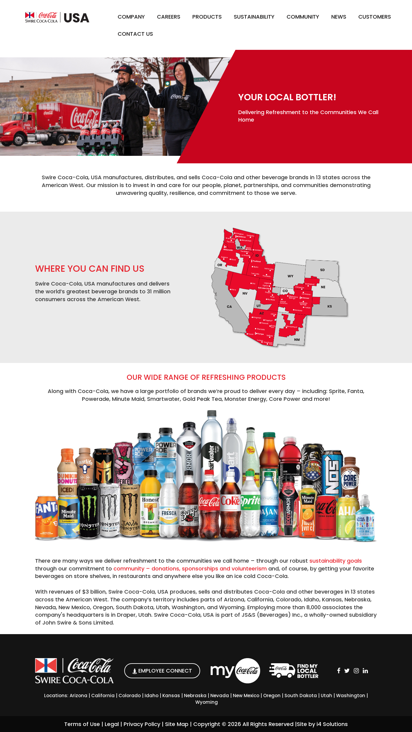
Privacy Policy (142, 724)
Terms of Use (82, 724)
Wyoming (206, 702)
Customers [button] (374, 16)
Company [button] (131, 16)
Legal (112, 724)
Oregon (272, 695)
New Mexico (246, 695)
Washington (350, 695)
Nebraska (195, 695)
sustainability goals (335, 560)
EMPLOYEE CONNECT (162, 670)
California (103, 695)
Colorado (130, 695)
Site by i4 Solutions (322, 724)
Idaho (151, 695)
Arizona (78, 695)
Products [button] (207, 16)
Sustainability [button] (254, 16)
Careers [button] (168, 16)
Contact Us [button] (135, 34)
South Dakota (300, 695)
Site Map (176, 724)
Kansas (171, 695)
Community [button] (303, 16)
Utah (326, 695)
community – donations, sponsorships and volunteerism (190, 568)
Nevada (219, 695)
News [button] (338, 16)
